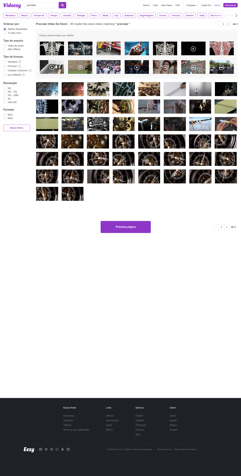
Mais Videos (166, 5)
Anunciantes (112, 420)
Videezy (67, 425)
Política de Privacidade (185, 449)
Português (141, 425)
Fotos (155, 5)
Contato (174, 429)
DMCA (109, 429)
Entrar (217, 5)
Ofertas (110, 415)
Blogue (173, 425)
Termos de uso (164, 449)
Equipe (173, 420)
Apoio (109, 425)
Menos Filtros (16, 128)
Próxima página (126, 378)
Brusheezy (68, 415)
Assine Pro (206, 5)
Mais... (139, 434)
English (139, 415)
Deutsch (140, 429)
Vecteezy (68, 420)
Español (140, 420)
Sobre (173, 415)
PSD (178, 5)
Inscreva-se (230, 5)
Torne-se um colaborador (76, 429)
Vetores (146, 5)
